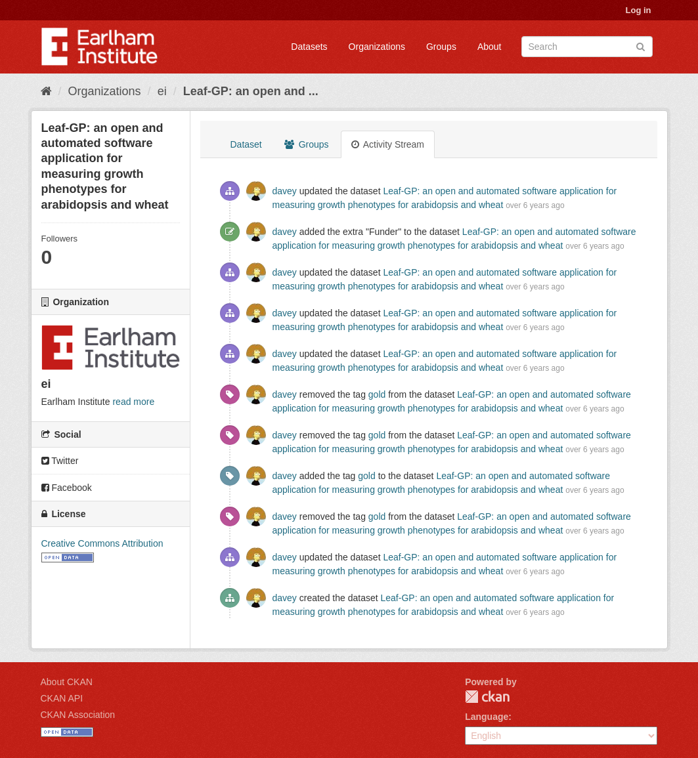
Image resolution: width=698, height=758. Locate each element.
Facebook (66, 487)
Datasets (309, 46)
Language (486, 716)
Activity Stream (387, 144)
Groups (441, 46)
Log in (638, 10)
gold (376, 394)
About (489, 46)
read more (133, 401)
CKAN (487, 697)
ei (162, 91)
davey (285, 191)
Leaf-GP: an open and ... (250, 91)
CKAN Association (78, 714)
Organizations (377, 46)
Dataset (246, 144)
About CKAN (67, 682)
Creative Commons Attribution (102, 543)
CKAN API (62, 698)
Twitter (60, 460)
